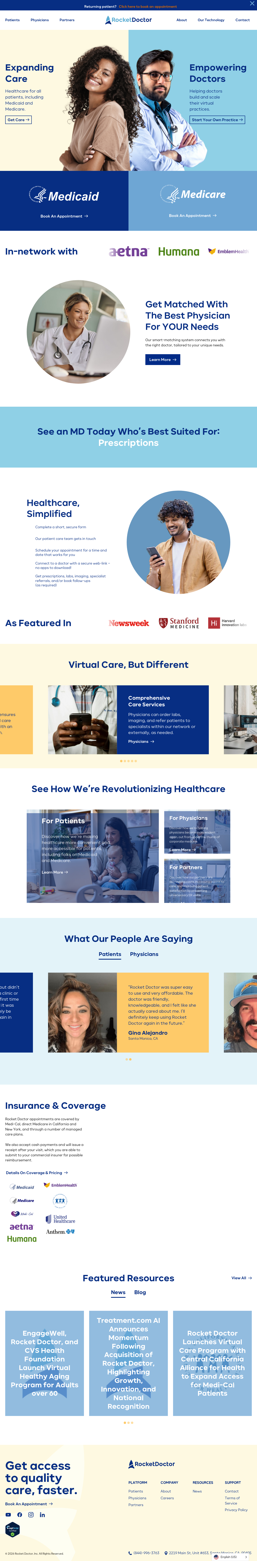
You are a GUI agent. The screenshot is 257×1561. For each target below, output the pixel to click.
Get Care (18, 119)
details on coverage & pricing (36, 1172)
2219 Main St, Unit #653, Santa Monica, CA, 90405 (208, 1553)
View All (242, 1277)
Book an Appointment (64, 216)
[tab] (121, 761)
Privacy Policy (236, 1510)
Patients (12, 20)
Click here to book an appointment (148, 6)
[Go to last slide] (40, 719)
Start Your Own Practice (217, 119)
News (118, 1292)
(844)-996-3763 (143, 1553)
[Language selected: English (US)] (230, 1557)
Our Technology (211, 20)
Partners (67, 20)
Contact (243, 20)
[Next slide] (216, 719)
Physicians (40, 20)
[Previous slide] (40, 1024)
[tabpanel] (44, 1363)
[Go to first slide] (216, 1024)
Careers (167, 1498)
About (181, 20)
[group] (129, 623)
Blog (140, 1292)
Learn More (162, 359)
